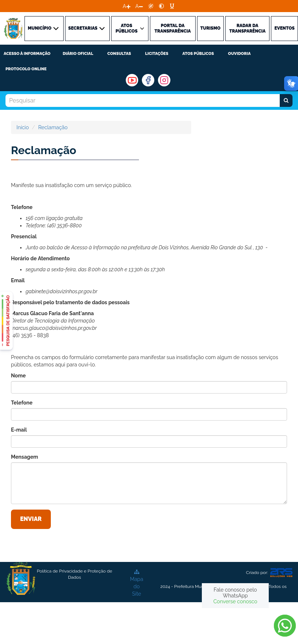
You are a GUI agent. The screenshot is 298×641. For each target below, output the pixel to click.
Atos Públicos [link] (198, 53)
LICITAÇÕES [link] (156, 53)
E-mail (19, 430)
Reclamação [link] (52, 127)
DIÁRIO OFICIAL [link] (78, 53)
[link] (151, 6)
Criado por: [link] (269, 572)
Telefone (22, 403)
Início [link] (22, 127)
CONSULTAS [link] (119, 53)
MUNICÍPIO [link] (44, 28)
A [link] (124, 6)
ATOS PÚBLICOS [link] (130, 28)
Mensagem (24, 457)
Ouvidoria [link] (239, 53)
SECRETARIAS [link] (87, 28)
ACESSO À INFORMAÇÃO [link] (27, 53)
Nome (18, 376)
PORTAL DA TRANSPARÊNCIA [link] (173, 28)
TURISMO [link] (210, 28)
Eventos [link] (284, 28)
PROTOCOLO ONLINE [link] (25, 69)
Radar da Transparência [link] (247, 28)
